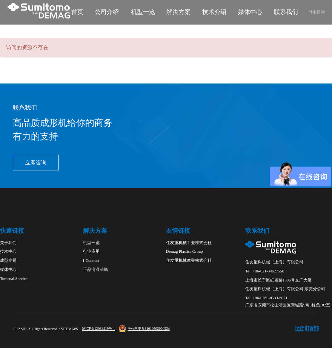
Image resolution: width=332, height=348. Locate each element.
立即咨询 (35, 162)
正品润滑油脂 (95, 269)
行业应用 (91, 251)
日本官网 (316, 11)
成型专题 (8, 260)
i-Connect (91, 260)
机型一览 (143, 12)
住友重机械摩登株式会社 (189, 260)
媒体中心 (250, 12)
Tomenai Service (14, 278)
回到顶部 (307, 328)
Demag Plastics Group (184, 251)
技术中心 (8, 251)
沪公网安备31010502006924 (144, 329)
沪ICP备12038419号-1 (98, 329)
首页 (77, 12)
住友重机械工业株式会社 (189, 242)
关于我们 (8, 242)
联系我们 (286, 12)
